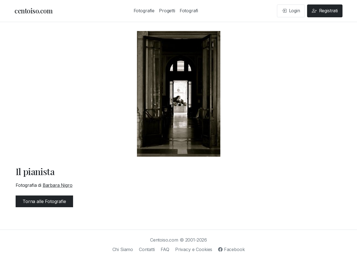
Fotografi (189, 10)
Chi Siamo (122, 249)
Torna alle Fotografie (44, 201)
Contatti (147, 249)
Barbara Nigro (58, 185)
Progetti (167, 10)
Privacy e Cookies (193, 249)
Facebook (231, 249)
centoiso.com (33, 10)
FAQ (165, 249)
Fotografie (144, 10)
